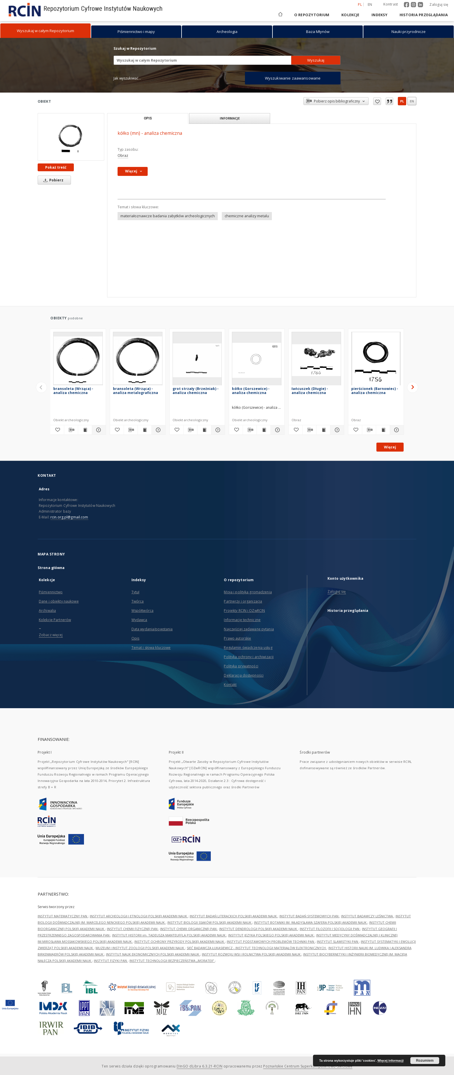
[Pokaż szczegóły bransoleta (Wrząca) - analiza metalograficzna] (157, 430)
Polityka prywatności (241, 666)
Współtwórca (142, 610)
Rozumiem (425, 1061)
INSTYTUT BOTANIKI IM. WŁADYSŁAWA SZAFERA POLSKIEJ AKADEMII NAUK (310, 922)
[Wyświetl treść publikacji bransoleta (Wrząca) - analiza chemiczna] (85, 430)
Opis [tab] (148, 118)
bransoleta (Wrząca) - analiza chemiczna (73, 390)
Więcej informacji (391, 1060)
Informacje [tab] (230, 118)
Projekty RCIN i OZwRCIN (244, 610)
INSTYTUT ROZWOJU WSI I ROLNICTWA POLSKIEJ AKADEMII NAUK (251, 954)
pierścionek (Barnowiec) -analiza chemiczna (374, 390)
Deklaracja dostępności (243, 675)
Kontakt (230, 684)
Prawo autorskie (237, 638)
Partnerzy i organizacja (243, 601)
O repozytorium (311, 14)
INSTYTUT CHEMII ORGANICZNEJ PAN (188, 929)
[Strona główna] (280, 14)
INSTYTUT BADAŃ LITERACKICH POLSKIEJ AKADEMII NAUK (234, 916)
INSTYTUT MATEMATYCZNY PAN (63, 916)
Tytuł (135, 592)
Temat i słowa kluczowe (151, 647)
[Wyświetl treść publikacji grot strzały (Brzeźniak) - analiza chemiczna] (204, 430)
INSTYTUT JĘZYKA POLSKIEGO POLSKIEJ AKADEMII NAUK (271, 935)
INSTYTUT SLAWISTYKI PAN (338, 941)
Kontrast (390, 4)
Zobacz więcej (51, 634)
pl (402, 101)
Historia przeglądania (424, 14)
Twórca (137, 601)
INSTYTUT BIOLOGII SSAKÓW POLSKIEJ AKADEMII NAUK (209, 922)
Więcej (390, 447)
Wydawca (139, 619)
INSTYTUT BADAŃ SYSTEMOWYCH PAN (309, 916)
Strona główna (51, 567)
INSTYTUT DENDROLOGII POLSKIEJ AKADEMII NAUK (258, 929)
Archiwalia (47, 610)
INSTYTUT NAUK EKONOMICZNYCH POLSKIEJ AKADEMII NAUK (153, 954)
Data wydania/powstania (152, 629)
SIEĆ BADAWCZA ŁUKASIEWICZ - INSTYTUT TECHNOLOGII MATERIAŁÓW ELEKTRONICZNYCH (257, 948)
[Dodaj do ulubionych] (57, 430)
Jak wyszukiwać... (127, 78)
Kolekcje (350, 14)
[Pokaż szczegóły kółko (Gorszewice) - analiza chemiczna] (276, 430)
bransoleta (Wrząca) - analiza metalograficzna (135, 390)
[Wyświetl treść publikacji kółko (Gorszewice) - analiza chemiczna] (263, 430)
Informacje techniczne (242, 619)
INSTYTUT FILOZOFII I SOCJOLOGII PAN (330, 929)
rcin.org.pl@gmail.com (69, 517)
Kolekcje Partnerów (55, 619)
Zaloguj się (438, 4)
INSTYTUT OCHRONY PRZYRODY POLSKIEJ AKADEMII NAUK (179, 941)
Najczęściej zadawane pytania (249, 629)
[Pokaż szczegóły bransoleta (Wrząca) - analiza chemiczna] (98, 430)
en (412, 101)
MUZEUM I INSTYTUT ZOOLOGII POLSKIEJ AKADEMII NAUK (140, 948)
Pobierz (52, 180)
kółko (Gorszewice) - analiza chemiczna (251, 390)
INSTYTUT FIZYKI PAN (111, 960)
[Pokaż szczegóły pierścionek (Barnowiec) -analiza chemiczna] (396, 430)
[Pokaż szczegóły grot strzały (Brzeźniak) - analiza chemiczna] (217, 430)
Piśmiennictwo (51, 592)
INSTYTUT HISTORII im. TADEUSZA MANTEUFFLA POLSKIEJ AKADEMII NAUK (169, 935)
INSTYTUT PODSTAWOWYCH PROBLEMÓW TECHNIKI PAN (271, 941)
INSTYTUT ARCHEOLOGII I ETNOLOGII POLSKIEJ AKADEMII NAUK (139, 916)
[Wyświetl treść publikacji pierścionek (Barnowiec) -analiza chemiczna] (383, 430)
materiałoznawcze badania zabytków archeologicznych (167, 215)
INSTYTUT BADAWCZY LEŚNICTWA (367, 916)
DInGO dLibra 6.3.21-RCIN (199, 1066)
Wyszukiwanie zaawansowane (293, 78)
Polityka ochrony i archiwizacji (249, 656)
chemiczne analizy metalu (247, 215)
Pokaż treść (55, 167)
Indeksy (379, 14)
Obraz (123, 155)
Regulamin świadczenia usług (248, 647)
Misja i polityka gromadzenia (248, 592)
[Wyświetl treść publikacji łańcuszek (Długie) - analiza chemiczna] (323, 430)
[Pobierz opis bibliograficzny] (71, 430)
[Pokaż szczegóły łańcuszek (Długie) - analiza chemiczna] (336, 430)
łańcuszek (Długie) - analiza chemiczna (310, 390)
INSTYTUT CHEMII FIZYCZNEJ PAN (132, 929)
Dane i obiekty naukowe (59, 601)
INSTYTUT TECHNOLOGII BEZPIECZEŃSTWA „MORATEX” (172, 960)
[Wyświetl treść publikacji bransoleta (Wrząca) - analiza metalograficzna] (144, 430)
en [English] (370, 4)
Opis (135, 638)
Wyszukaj (315, 60)
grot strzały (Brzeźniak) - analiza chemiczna (196, 390)
